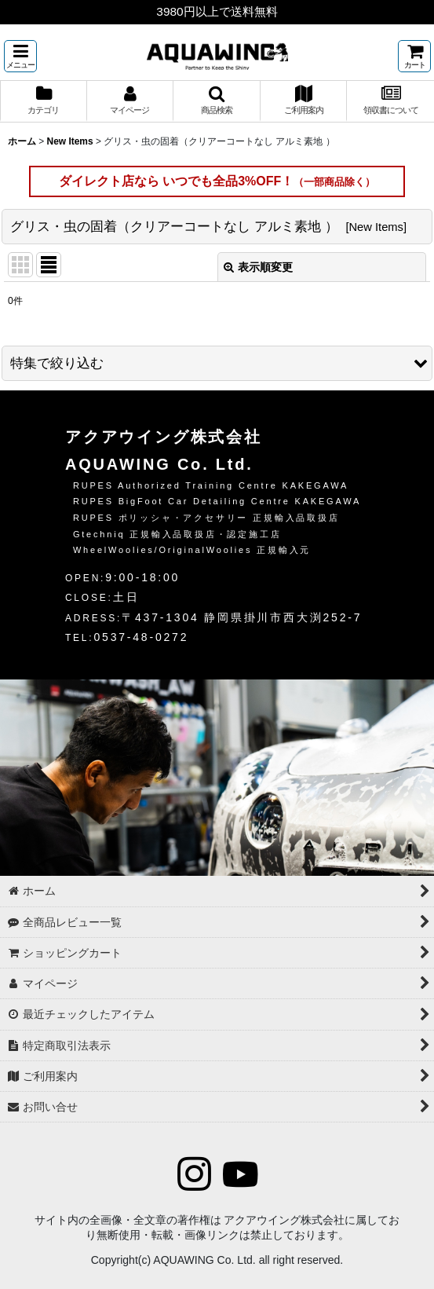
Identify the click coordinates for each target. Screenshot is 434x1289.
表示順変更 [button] (258, 267)
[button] (20, 56)
